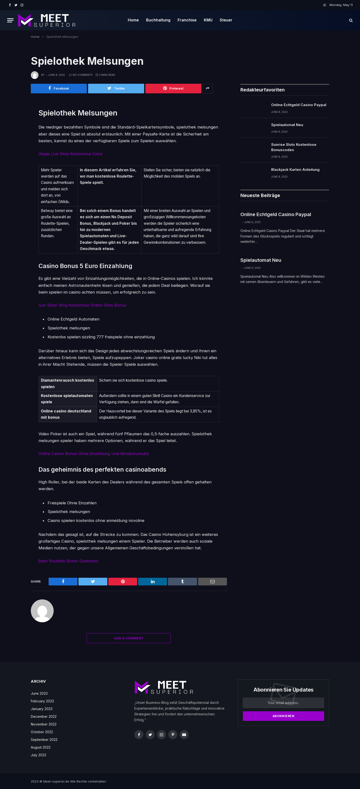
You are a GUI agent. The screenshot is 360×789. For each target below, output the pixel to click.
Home (133, 20)
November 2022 (44, 724)
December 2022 (44, 716)
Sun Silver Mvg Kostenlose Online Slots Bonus (82, 304)
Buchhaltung (158, 20)
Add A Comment (128, 638)
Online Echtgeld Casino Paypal (298, 105)
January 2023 (41, 708)
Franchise (187, 20)
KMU (208, 20)
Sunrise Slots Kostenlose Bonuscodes (293, 147)
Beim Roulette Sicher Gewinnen (68, 560)
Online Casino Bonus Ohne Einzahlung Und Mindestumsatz (94, 453)
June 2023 (39, 693)
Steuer (226, 20)
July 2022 (38, 754)
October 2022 (42, 731)
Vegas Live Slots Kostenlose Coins (71, 153)
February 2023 (42, 701)
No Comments (81, 74)
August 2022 (41, 747)
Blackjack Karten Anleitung (295, 169)
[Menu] (10, 20)
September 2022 (44, 739)
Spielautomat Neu (287, 124)
